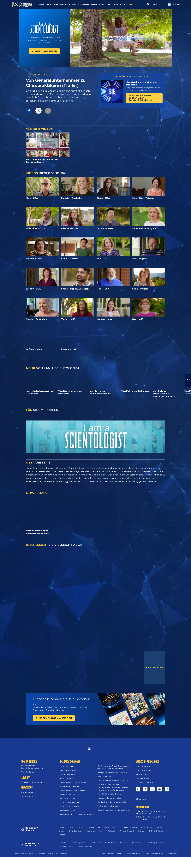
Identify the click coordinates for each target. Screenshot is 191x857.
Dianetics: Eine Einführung (70, 794)
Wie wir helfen (137, 843)
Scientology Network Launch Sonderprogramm (32, 767)
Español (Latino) (111, 827)
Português (111, 831)
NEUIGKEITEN (104, 4)
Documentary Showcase (69, 802)
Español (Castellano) (129, 827)
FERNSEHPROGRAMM (89, 4)
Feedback (142, 799)
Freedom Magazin (85, 847)
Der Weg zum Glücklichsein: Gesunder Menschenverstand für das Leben (113, 789)
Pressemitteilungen (29, 792)
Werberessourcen (28, 796)
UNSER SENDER (45, 4)
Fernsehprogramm (32, 782)
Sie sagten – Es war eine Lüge (109, 798)
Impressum (172, 853)
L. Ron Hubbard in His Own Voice (72, 782)
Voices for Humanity (67, 778)
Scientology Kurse (78, 843)
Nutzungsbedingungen (111, 853)
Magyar (159, 827)
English (61, 827)
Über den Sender (27, 772)
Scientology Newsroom (155, 843)
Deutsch (81, 827)
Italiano (61, 831)
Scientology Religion (66, 847)
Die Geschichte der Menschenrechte (112, 802)
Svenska (141, 831)
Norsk (101, 831)
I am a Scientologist (67, 798)
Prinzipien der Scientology (70, 786)
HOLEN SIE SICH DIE (122, 4)
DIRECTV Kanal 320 (144, 766)
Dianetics (123, 843)
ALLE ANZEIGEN (154, 667)
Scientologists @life (67, 810)
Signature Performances (69, 806)
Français (62, 835)
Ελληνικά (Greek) (95, 827)
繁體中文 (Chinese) (156, 831)
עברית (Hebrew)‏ (146, 827)
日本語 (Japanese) (75, 831)
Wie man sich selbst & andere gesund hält (114, 780)
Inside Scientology (66, 766)
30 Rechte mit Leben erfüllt (109, 806)
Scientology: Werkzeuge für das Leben (113, 772)
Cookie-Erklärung (133, 853)
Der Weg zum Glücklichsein (109, 784)
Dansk (71, 827)
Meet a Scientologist (67, 774)
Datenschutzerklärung (154, 853)
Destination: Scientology (69, 770)
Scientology (63, 843)
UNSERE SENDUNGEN (61, 4)
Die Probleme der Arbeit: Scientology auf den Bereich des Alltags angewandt (114, 767)
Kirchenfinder (110, 843)
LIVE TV (26, 777)
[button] (188, 380)
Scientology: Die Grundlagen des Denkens (76, 814)
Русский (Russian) (127, 831)
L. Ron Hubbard (95, 843)
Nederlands (90, 831)
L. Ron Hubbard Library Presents (72, 790)
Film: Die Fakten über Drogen (109, 794)
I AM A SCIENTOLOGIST (40, 74)
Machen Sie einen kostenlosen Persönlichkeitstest (140, 98)
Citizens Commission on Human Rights (113, 810)
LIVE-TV (75, 4)
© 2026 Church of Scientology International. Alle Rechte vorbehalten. (39, 853)
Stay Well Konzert (105, 776)
